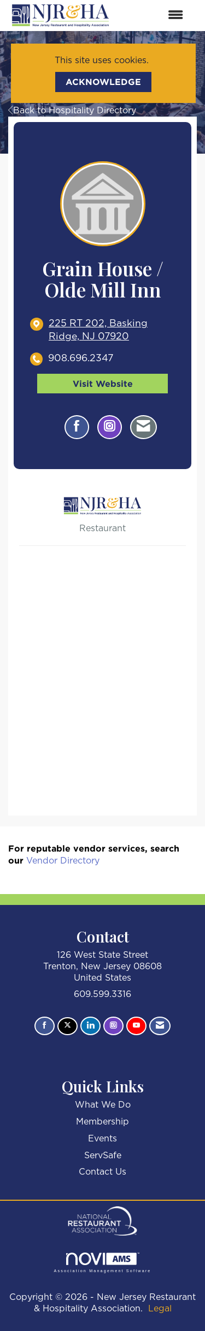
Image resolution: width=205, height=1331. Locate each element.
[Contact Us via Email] (160, 1026)
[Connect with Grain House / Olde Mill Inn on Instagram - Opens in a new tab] (109, 427)
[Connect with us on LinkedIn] (90, 1026)
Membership (102, 1121)
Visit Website (103, 383)
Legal (160, 1308)
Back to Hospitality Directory (72, 110)
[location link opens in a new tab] (112, 330)
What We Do (103, 1105)
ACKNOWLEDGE (103, 82)
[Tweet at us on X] (67, 1026)
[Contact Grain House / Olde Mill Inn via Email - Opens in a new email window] (143, 427)
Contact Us (102, 1172)
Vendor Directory (62, 860)
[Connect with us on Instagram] (113, 1026)
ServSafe (102, 1155)
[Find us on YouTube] (136, 1026)
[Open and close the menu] (153, 15)
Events (102, 1138)
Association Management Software (102, 1263)
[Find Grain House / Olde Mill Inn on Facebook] (77, 427)
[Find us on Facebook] (44, 1026)
